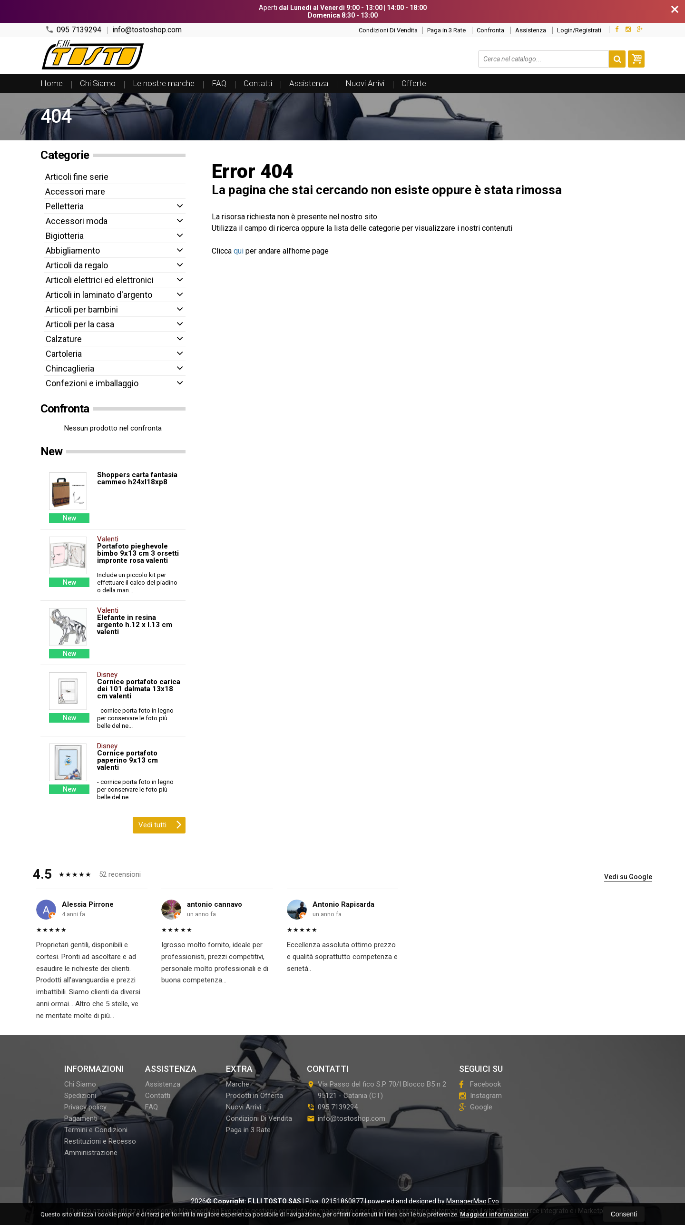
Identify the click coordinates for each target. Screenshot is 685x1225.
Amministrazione (90, 1152)
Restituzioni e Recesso (100, 1141)
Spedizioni (80, 1095)
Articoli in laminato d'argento (99, 295)
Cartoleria (64, 354)
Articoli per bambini (82, 309)
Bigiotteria (65, 236)
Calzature (64, 339)
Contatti (258, 83)
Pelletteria (65, 206)
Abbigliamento (73, 250)
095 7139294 (73, 29)
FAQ (219, 83)
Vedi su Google (628, 877)
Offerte (413, 83)
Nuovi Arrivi (364, 83)
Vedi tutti (160, 824)
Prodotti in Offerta (254, 1095)
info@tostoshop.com (147, 30)
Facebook (480, 1084)
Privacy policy (85, 1107)
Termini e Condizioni (95, 1130)
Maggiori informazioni (494, 1214)
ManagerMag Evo (472, 1201)
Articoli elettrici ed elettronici (100, 280)
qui (239, 250)
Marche (237, 1084)
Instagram (480, 1095)
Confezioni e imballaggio (92, 383)
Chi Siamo (98, 83)
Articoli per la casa (80, 324)
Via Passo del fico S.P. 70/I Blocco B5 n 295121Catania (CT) (376, 1090)
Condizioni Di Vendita (388, 30)
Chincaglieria (70, 368)
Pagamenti (81, 1118)
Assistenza (530, 30)
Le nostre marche (164, 83)
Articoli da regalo (77, 265)
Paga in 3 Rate (446, 30)
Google (475, 1107)
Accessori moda (77, 221)
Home (51, 83)
